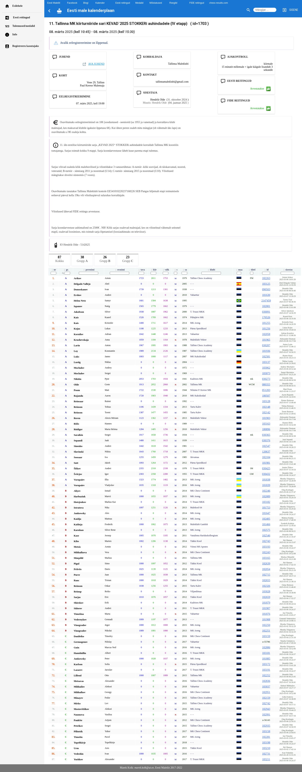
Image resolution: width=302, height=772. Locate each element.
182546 (266, 535)
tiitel (251, 269)
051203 (266, 390)
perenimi (88, 269)
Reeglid (173, 3)
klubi (211, 269)
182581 (266, 356)
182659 (266, 597)
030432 (266, 474)
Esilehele (17, 5)
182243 (266, 552)
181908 (266, 619)
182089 (266, 496)
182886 (266, 647)
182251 (266, 630)
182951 (266, 692)
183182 (266, 502)
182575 (266, 530)
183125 (266, 283)
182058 (266, 334)
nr (53, 269)
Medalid (139, 3)
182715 (266, 574)
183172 (266, 664)
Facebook (72, 3)
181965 (266, 339)
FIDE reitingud (196, 3)
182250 (266, 625)
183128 (266, 401)
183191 (266, 669)
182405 (266, 518)
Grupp (82, 258)
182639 (266, 563)
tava (141, 269)
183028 (266, 591)
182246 (266, 490)
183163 (266, 423)
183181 (266, 653)
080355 (266, 384)
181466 (266, 524)
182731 (266, 753)
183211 (266, 759)
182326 (266, 585)
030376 (266, 440)
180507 (266, 395)
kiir (153, 269)
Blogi (85, 3)
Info (14, 34)
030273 (266, 379)
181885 (266, 658)
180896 (266, 429)
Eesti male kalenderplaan (90, 10)
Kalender (100, 3)
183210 (266, 748)
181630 (266, 295)
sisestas (288, 269)
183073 (266, 373)
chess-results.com (218, 3)
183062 (266, 367)
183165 (266, 558)
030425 (266, 468)
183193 (266, 546)
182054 (266, 569)
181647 (266, 513)
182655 (266, 580)
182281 (266, 737)
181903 (266, 418)
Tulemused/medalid (23, 25)
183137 (266, 362)
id (266, 269)
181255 (266, 323)
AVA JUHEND (93, 64)
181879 (266, 602)
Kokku (59, 258)
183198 (266, 742)
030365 (266, 434)
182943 (266, 709)
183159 (266, 636)
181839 (266, 485)
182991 (266, 714)
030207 (266, 345)
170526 (266, 317)
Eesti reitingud (21, 17)
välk (165, 269)
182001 (266, 306)
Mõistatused (155, 3)
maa (238, 269)
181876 (266, 613)
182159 (266, 697)
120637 (266, 451)
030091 (266, 311)
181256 (266, 328)
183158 (266, 731)
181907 (266, 608)
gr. (65, 269)
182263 (266, 278)
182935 (266, 725)
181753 (266, 507)
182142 (266, 412)
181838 (266, 479)
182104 (266, 457)
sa (184, 269)
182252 (266, 675)
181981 (266, 462)
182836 (266, 681)
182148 (266, 406)
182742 (266, 703)
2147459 (266, 300)
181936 (266, 351)
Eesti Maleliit (53, 3)
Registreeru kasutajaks (25, 46)
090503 (266, 289)
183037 (266, 686)
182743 (266, 541)
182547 (266, 446)
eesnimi (119, 269)
